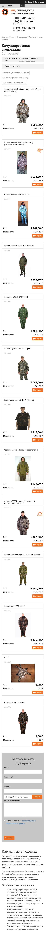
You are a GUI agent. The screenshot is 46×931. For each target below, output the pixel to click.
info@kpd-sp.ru (23, 21)
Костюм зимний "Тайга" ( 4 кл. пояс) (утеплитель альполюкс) (18, 143)
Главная (5, 37)
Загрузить (37, 797)
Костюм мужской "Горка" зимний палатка (21, 450)
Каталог (12, 37)
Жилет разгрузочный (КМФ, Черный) (19, 400)
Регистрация (40, 2)
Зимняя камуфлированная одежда (16, 73)
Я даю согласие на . (20, 822)
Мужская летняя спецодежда (14, 82)
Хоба (6, 657)
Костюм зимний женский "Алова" (17, 194)
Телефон (8, 777)
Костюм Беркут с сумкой (14, 702)
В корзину (38, 132)
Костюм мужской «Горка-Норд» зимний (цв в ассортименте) (22, 90)
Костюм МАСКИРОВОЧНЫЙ (16, 297)
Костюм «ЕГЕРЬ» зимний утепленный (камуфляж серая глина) (19, 502)
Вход (30, 2)
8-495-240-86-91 (24, 28)
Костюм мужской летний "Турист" (18, 348)
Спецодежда (22, 37)
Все (18, 66)
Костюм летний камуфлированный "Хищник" (22, 554)
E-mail (7, 786)
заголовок (30, 61)
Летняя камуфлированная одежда (16, 78)
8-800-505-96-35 (24, 18)
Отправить (9, 838)
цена (21, 61)
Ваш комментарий (12, 800)
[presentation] (22, 831)
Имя (6, 767)
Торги (10, 5)
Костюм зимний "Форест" (14, 606)
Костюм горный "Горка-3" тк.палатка (19, 245)
